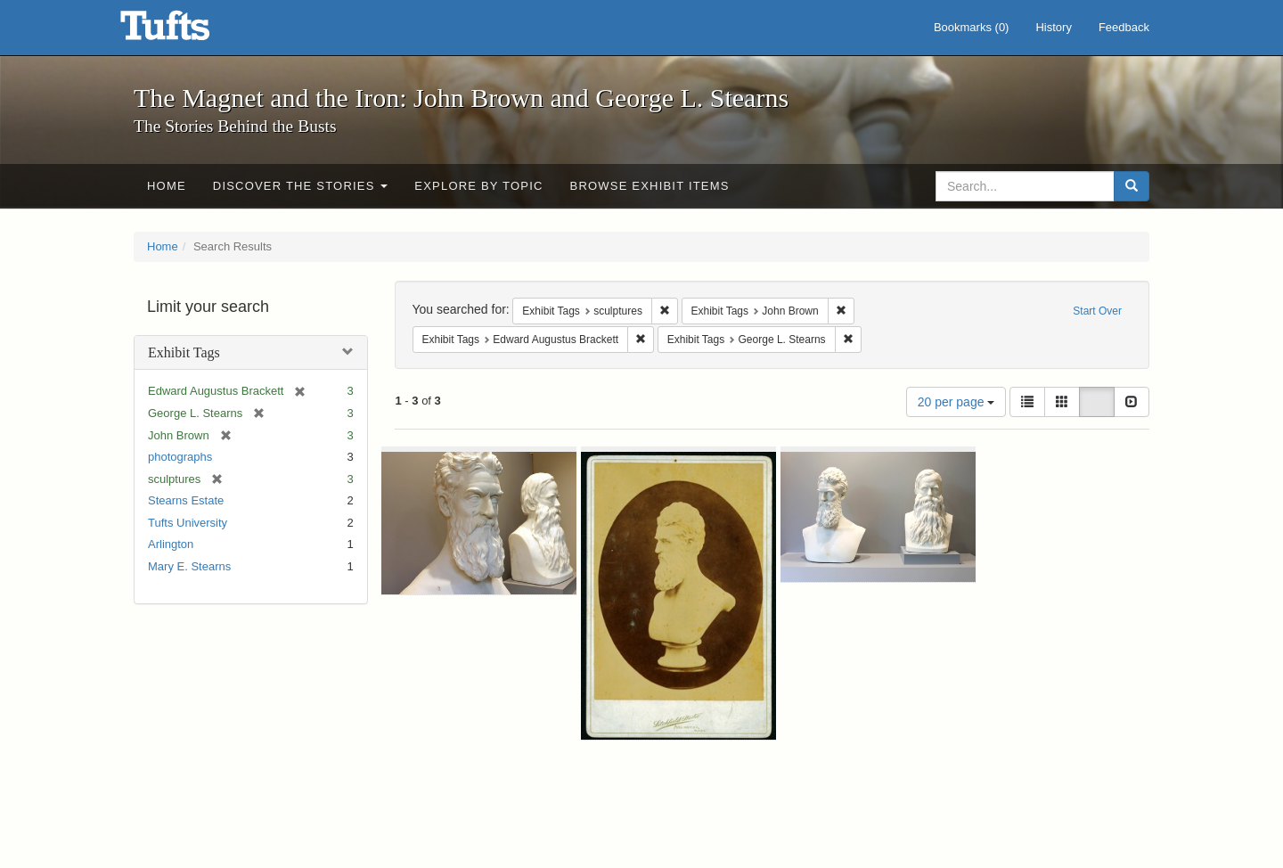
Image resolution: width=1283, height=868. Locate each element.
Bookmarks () (971, 27)
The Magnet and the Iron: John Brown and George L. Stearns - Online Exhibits (187, 31)
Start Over (1097, 311)
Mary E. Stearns (189, 566)
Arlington (170, 544)
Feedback (1124, 27)
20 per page (956, 402)
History (1053, 27)
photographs (180, 456)
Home (166, 185)
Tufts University (187, 522)
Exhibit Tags (184, 352)
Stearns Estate (186, 500)
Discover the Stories (300, 185)
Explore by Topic (478, 185)
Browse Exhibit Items (650, 185)
